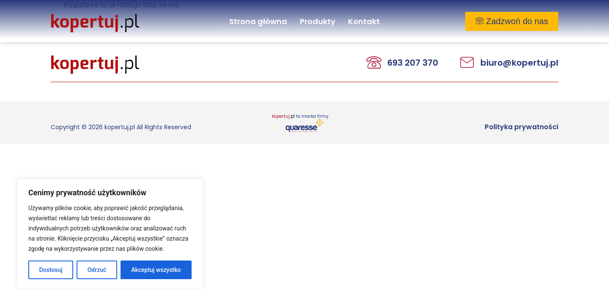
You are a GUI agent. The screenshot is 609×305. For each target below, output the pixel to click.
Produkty (317, 21)
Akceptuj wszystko (156, 269)
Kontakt (364, 21)
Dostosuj (50, 269)
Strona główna (258, 21)
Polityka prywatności (521, 127)
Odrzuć (97, 269)
